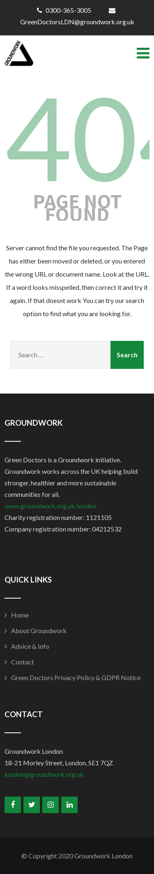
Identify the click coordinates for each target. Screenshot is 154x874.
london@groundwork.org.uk (44, 774)
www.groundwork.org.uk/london (51, 506)
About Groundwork (39, 630)
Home (20, 615)
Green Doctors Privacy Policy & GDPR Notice (75, 677)
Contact (22, 662)
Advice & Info (30, 646)
